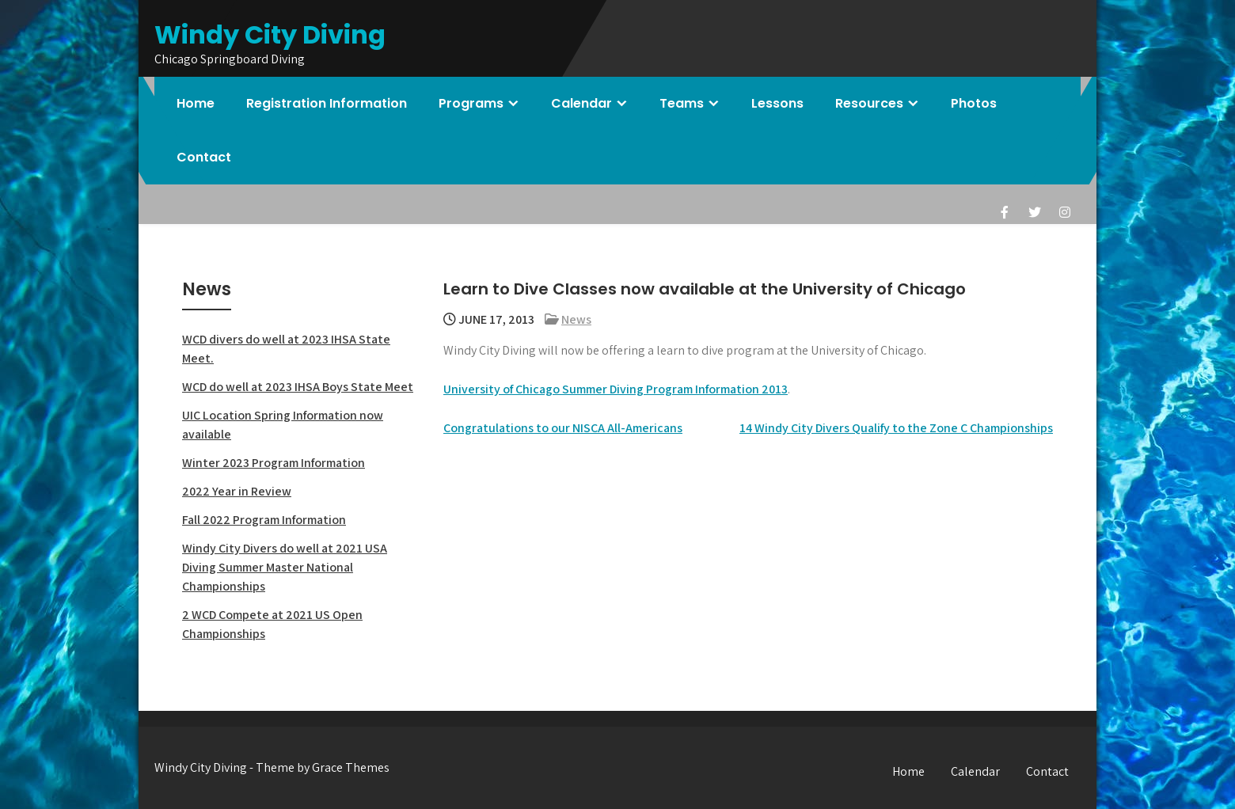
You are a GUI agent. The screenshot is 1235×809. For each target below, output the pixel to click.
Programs (471, 103)
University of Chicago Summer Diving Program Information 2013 (615, 389)
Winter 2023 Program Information (273, 462)
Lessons (777, 103)
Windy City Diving (270, 34)
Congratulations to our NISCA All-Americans (562, 428)
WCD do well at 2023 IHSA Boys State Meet (297, 386)
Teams (681, 103)
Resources (869, 103)
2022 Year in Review (236, 491)
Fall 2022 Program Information (264, 519)
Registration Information (326, 103)
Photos (974, 103)
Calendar (581, 103)
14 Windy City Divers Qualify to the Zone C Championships (896, 428)
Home (196, 103)
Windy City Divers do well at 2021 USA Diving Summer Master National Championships (284, 567)
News (576, 319)
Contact (204, 157)
